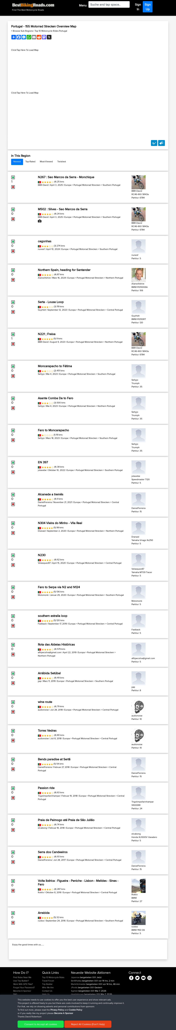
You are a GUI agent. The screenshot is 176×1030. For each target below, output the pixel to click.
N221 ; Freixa (46, 334)
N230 (41, 555)
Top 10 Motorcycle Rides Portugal (51, 30)
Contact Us (47, 1009)
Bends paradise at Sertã (54, 759)
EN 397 (43, 462)
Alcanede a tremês (50, 494)
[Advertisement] (88, 71)
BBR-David (43, 185)
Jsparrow (75, 995)
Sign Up (148, 6)
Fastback (42, 623)
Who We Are (48, 1005)
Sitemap (39, 1025)
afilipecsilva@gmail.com (49, 652)
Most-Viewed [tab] (46, 161)
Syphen (74, 1009)
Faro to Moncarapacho (53, 430)
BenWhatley (76, 998)
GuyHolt (42, 309)
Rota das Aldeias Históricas (56, 644)
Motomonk (43, 595)
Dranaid (41, 531)
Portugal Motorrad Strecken (86, 185)
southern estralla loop (52, 616)
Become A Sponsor (22, 1009)
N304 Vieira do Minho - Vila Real (60, 523)
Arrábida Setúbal (49, 673)
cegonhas (44, 241)
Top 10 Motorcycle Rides (53, 995)
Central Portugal (115, 309)
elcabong (42, 827)
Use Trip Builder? (21, 998)
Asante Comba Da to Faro (55, 398)
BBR (94, 995)
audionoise (43, 709)
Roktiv (41, 892)
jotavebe (42, 470)
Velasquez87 (44, 563)
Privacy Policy (51, 1025)
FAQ (15, 1012)
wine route (45, 702)
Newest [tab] (17, 161)
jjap (39, 681)
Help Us (46, 1012)
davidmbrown (77, 1012)
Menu (83, 5)
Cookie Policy (65, 1025)
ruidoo (41, 920)
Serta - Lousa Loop (51, 302)
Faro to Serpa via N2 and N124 (59, 587)
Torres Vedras (47, 730)
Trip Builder (47, 1002)
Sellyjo (41, 374)
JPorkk (74, 1005)
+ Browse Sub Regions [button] (22, 30)
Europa (67, 185)
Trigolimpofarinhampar (49, 795)
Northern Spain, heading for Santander (64, 270)
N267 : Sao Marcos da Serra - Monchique (66, 177)
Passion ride (46, 788)
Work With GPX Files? (23, 1002)
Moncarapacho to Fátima (55, 366)
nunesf (41, 249)
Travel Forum (48, 998)
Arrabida (44, 912)
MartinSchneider (78, 1002)
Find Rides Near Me (22, 995)
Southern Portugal (111, 185)
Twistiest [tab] (61, 161)
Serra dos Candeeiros (52, 852)
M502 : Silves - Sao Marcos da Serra (62, 209)
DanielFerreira (45, 502)
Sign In (138, 6)
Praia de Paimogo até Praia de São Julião (66, 820)
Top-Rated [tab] (30, 161)
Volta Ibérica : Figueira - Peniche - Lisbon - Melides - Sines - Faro (78, 882)
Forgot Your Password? (24, 1005)
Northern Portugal (114, 277)
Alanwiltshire (44, 277)
